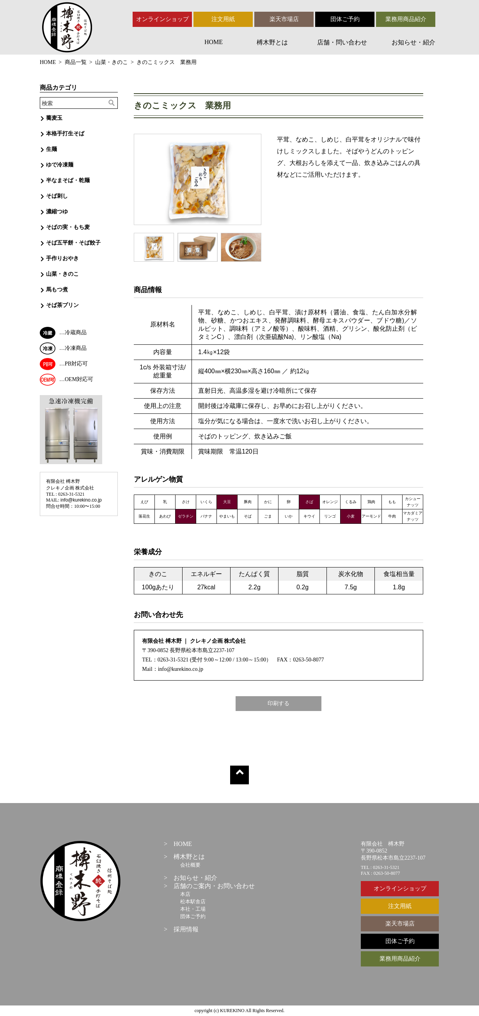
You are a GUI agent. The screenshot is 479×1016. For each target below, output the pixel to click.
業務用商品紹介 (405, 19)
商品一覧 (76, 62)
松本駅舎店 (193, 901)
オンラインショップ (162, 19)
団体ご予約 (345, 19)
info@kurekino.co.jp (81, 500)
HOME (213, 42)
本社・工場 (193, 909)
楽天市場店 (284, 19)
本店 (185, 894)
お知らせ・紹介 (413, 42)
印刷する (278, 703)
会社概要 (190, 865)
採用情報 (186, 929)
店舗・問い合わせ (342, 42)
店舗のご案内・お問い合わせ (214, 886)
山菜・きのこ (111, 62)
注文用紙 (223, 19)
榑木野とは (272, 42)
